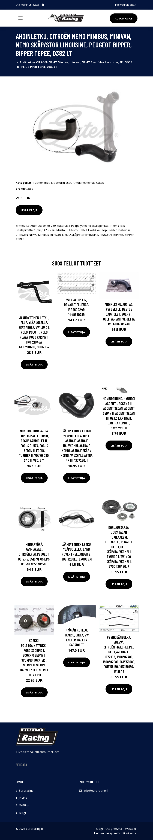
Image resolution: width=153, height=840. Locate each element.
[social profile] (43, 4)
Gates (100, 183)
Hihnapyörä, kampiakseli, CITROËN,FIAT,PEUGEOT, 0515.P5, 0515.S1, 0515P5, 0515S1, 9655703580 (34, 554)
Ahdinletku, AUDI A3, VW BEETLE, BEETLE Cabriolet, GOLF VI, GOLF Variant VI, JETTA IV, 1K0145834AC (119, 314)
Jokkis (23, 798)
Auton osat (123, 18)
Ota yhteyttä (114, 829)
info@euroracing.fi (125, 4)
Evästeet (130, 829)
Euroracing (26, 791)
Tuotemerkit (41, 183)
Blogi (22, 813)
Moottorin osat (61, 183)
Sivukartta (129, 833)
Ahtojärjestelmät (84, 183)
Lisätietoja (29, 210)
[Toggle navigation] (20, 18)
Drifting (24, 805)
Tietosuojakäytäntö (107, 833)
